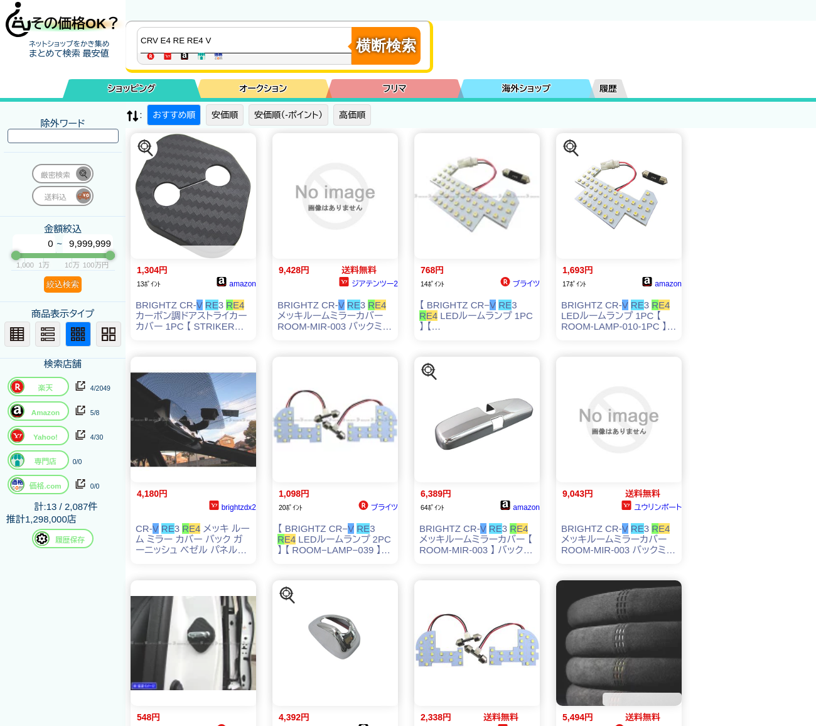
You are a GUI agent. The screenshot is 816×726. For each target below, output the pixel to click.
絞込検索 (62, 284)
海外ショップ (526, 89)
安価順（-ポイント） (288, 115)
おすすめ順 (174, 115)
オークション (263, 89)
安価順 (225, 115)
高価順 (352, 115)
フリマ (395, 89)
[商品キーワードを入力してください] (247, 40)
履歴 (608, 89)
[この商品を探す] (146, 148)
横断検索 (386, 45)
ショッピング (132, 89)
